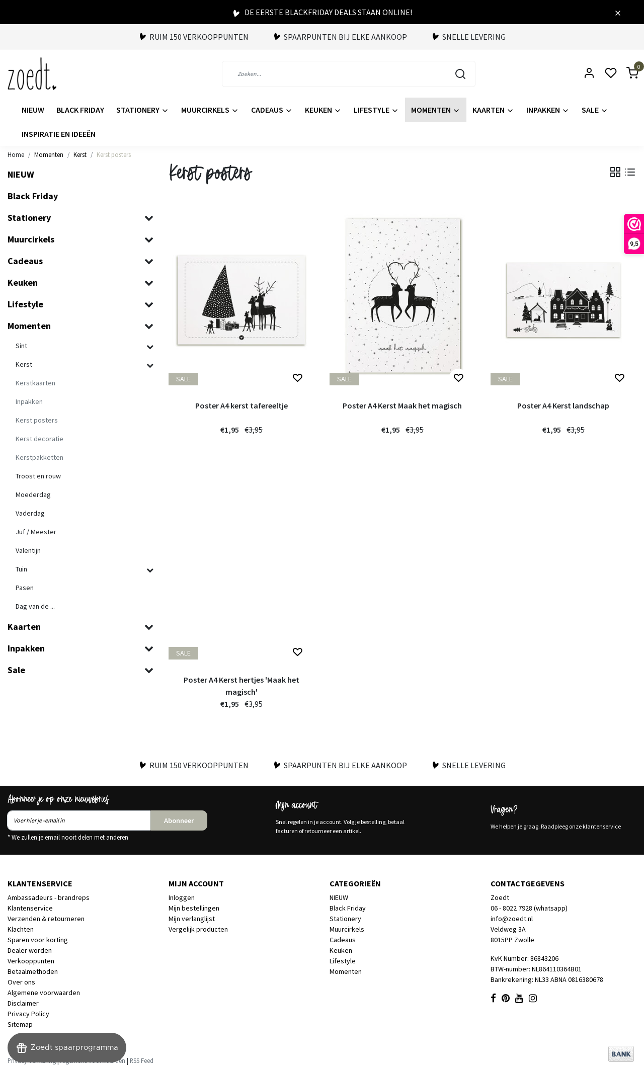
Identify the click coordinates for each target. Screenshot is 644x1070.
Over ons (21, 981)
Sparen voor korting (38, 939)
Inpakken (548, 110)
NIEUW (33, 110)
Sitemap (20, 1024)
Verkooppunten (31, 960)
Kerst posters (114, 154)
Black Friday (80, 110)
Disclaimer (23, 1003)
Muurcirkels (210, 110)
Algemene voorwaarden (44, 992)
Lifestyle (376, 110)
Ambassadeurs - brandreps (49, 897)
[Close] (618, 12)
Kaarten (493, 110)
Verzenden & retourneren (46, 918)
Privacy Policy (28, 1013)
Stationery (142, 110)
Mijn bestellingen (194, 908)
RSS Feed (141, 1060)
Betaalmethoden (33, 971)
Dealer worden (30, 950)
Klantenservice (30, 908)
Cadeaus (272, 110)
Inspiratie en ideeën (59, 134)
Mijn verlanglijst (192, 918)
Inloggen (182, 897)
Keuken (323, 110)
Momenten (435, 110)
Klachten (21, 929)
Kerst (80, 154)
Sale (595, 110)
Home (16, 154)
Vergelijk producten (198, 929)
